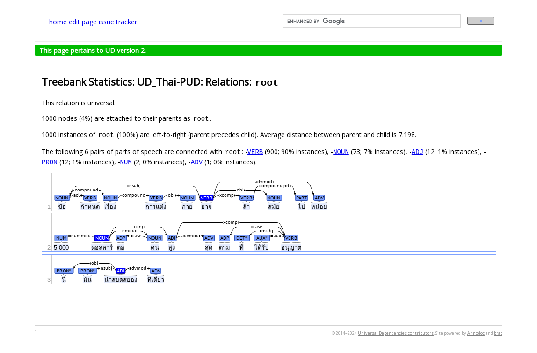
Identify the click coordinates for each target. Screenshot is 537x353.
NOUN (341, 151)
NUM (126, 161)
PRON (50, 161)
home (58, 21)
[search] (370, 21)
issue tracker (118, 21)
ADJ (417, 151)
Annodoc (476, 333)
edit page (83, 21)
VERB (255, 151)
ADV (197, 161)
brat (498, 333)
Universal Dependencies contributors (396, 333)
